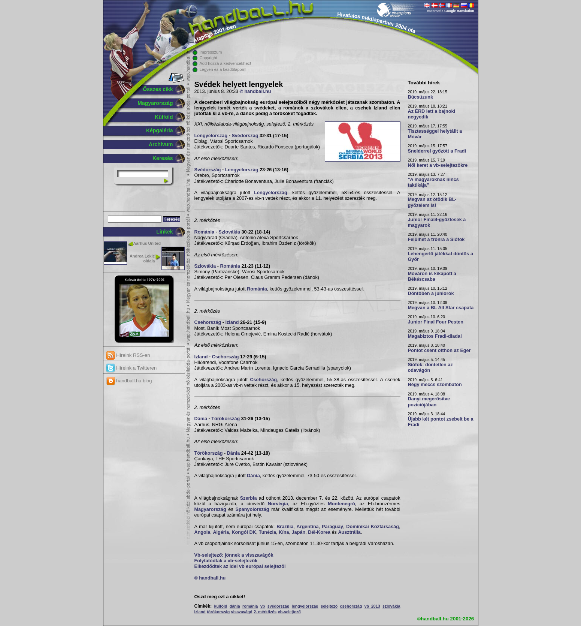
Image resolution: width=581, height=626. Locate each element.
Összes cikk (158, 89)
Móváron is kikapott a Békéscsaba (432, 276)
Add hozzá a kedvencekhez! (225, 63)
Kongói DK (244, 532)
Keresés (162, 158)
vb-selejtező (289, 612)
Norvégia (278, 503)
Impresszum (211, 52)
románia (250, 606)
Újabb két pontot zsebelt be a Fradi (440, 421)
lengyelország (305, 606)
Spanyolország (252, 509)
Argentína (308, 526)
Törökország (225, 418)
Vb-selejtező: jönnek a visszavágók (233, 555)
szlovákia (391, 606)
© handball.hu (255, 91)
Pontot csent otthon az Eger (439, 350)
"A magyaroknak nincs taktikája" (433, 182)
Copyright (208, 57)
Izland (232, 322)
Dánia (200, 418)
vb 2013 (372, 606)
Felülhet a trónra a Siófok (436, 239)
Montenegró (341, 503)
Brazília (284, 526)
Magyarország (155, 103)
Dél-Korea (319, 532)
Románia (204, 232)
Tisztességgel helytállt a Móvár (435, 134)
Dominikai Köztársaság (372, 526)
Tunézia (267, 532)
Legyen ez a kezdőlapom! (223, 69)
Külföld (164, 117)
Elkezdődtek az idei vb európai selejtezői (240, 566)
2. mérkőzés (265, 612)
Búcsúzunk (420, 97)
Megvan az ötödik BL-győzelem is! (432, 202)
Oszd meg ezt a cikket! (219, 596)
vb (262, 606)
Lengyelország (211, 135)
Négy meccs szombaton (435, 384)
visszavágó (241, 612)
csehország (351, 606)
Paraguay (332, 526)
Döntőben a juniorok (431, 293)
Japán (299, 532)
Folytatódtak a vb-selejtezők (226, 560)
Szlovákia (229, 232)
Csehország (207, 322)
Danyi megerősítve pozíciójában (429, 401)
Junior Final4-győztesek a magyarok (437, 222)
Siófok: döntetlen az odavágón (430, 367)
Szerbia (248, 498)
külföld (220, 606)
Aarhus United (147, 243)
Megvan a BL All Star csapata (441, 307)
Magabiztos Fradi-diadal (435, 336)
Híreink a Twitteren (131, 368)
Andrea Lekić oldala (142, 258)
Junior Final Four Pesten (435, 322)
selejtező (329, 606)
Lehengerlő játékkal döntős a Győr (440, 256)
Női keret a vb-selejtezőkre (438, 165)
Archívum (161, 144)
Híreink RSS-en (128, 355)
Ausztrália (349, 532)
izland (200, 612)
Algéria (221, 532)
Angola (202, 532)
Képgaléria (159, 130)
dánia (235, 606)
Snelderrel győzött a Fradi (437, 151)
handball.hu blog (129, 380)
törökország (218, 612)
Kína (284, 532)
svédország (278, 606)
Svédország (245, 135)
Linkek (164, 232)
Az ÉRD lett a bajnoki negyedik (432, 114)
